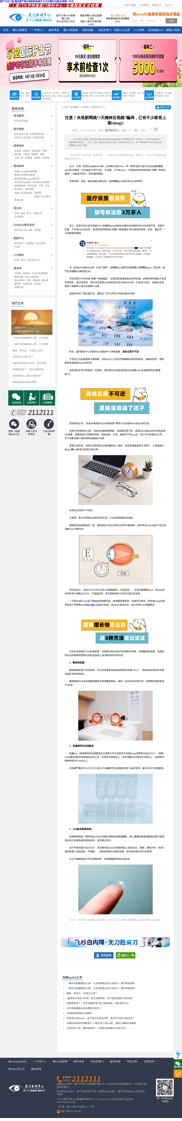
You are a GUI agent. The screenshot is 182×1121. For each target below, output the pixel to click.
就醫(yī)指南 (173, 30)
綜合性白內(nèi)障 (23, 230)
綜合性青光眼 (21, 121)
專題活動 (132, 1061)
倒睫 (44, 151)
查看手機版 (130, 5)
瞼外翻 (17, 154)
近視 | (22, 93)
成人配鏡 (168, 93)
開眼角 (132, 96)
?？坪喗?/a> (37, 30)
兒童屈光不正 (34, 260)
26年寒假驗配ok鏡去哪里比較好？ (84, 1008)
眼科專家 (54, 30)
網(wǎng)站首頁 (17, 1061)
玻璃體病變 (20, 185)
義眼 (42, 154)
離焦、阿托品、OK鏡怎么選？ (82, 993)
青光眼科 (19, 115)
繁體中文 (156, 5)
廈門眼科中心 (112, 130)
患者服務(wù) (156, 30)
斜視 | (48, 96)
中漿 (40, 185)
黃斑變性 (29, 189)
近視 (16, 213)
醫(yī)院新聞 (71, 30)
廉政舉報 (36, 1069)
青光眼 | (56, 93)
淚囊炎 (26, 151)
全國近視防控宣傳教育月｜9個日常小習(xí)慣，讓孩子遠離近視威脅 (101, 1023)
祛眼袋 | (125, 93)
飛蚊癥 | (85, 93)
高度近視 (37, 213)
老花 (28, 96)
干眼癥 (17, 273)
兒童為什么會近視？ (23, 357)
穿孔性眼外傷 (21, 134)
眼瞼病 (36, 280)
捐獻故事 (18, 287)
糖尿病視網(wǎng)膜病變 (27, 178)
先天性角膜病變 (39, 273)
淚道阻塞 (36, 151)
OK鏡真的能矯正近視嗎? (79, 1013)
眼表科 (18, 268)
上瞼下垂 (18, 158)
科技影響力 (105, 30)
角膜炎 (26, 273)
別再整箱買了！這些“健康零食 (28, 369)
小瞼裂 (26, 154)
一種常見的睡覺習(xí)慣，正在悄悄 (30, 338)
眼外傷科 (19, 128)
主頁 (66, 107)
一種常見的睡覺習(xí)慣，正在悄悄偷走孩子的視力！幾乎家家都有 (101, 983)
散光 (29, 213)
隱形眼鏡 (18, 243)
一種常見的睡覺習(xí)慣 (27, 331)
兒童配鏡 (29, 243)
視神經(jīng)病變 (22, 182)
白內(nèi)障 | (47, 93)
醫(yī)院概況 (20, 30)
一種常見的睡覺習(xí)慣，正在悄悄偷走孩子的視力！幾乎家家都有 (101, 988)
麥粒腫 (107, 93)
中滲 (47, 185)
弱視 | (54, 96)
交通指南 (149, 1061)
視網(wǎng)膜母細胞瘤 (25, 171)
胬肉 (29, 280)
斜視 (16, 260)
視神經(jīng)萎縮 (41, 182)
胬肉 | (92, 96)
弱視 (23, 260)
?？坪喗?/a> (40, 1061)
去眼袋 (37, 158)
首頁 (5, 30)
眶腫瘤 (45, 158)
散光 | (22, 96)
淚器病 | (100, 93)
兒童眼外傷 (38, 137)
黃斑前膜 (32, 185)
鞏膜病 (17, 284)
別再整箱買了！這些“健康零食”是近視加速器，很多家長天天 (98, 1003)
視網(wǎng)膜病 (42, 196)
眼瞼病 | (85, 96)
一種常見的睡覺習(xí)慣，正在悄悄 (30, 344)
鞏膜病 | (93, 93)
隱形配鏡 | (159, 96)
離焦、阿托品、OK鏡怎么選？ (28, 350)
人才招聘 (139, 30)
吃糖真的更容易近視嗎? (25, 382)
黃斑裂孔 (18, 189)
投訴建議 (144, 5)
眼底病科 (19, 166)
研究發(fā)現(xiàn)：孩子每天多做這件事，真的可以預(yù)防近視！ (101, 1018)
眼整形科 (19, 145)
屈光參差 (18, 216)
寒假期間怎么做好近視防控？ (28, 375)
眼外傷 (109, 96)
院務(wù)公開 (122, 30)
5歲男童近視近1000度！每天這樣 (29, 363)
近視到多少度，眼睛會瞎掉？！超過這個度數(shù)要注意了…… (99, 1028)
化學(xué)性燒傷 (22, 137)
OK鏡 (166, 96)
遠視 (28, 93)
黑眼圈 (133, 93)
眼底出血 (18, 200)
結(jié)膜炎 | (100, 96)
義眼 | (125, 96)
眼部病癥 (88, 30)
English (168, 5)
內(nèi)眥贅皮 (32, 277)
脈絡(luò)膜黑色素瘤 (24, 175)
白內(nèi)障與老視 (24, 224)
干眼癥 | (63, 93)
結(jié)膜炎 (19, 280)
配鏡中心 (19, 238)
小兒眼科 (19, 254)
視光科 (18, 208)
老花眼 (37, 230)
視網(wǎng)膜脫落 (23, 193)
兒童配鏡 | (159, 93)
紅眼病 (37, 284)
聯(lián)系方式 (16, 1069)
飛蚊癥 (37, 192)
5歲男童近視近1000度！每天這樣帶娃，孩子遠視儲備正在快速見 (100, 998)
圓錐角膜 (18, 277)
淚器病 (17, 151)
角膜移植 (47, 99)
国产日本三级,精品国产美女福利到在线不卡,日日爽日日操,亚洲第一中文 (37, 1)
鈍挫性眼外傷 (37, 134)
